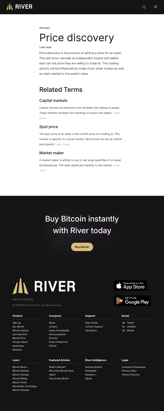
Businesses (18, 345)
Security (53, 338)
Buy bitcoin (82, 247)
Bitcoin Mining (20, 378)
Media (88, 378)
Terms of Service (130, 374)
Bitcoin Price (19, 338)
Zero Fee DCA (20, 334)
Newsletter (91, 370)
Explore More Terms (57, 180)
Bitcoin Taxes (20, 382)
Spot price (48, 126)
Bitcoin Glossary (21, 390)
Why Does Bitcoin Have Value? (61, 372)
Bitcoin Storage (21, 374)
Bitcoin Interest (20, 330)
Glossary (44, 27)
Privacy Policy (129, 370)
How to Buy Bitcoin (59, 378)
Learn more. (62, 144)
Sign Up (17, 322)
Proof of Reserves (58, 342)
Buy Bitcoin (18, 326)
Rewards (17, 349)
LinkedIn (129, 327)
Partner (53, 345)
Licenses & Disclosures (133, 367)
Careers (53, 326)
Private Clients (20, 342)
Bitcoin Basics (20, 367)
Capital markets (53, 100)
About (52, 322)
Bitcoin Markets (21, 370)
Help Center (91, 322)
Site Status (91, 330)
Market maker (51, 153)
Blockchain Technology (25, 386)
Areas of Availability (59, 330)
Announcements (57, 334)
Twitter (128, 323)
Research (90, 374)
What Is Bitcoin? (57, 367)
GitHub (128, 330)
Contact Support (94, 326)
